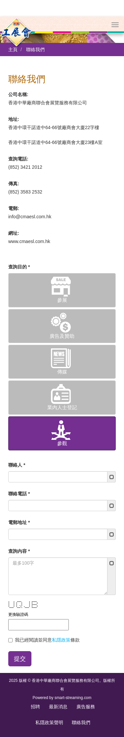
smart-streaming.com (73, 681)
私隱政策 (61, 623)
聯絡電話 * (19, 477)
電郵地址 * (19, 506)
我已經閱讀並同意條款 (44, 623)
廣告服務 (85, 690)
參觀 (62, 417)
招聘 (35, 690)
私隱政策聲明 (49, 706)
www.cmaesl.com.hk (29, 225)
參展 (62, 273)
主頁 (13, 33)
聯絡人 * (16, 448)
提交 (20, 642)
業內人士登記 (62, 381)
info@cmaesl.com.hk (29, 200)
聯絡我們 (35, 33)
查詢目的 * (19, 250)
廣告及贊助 (62, 309)
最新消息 (58, 690)
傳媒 (62, 345)
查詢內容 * (19, 534)
